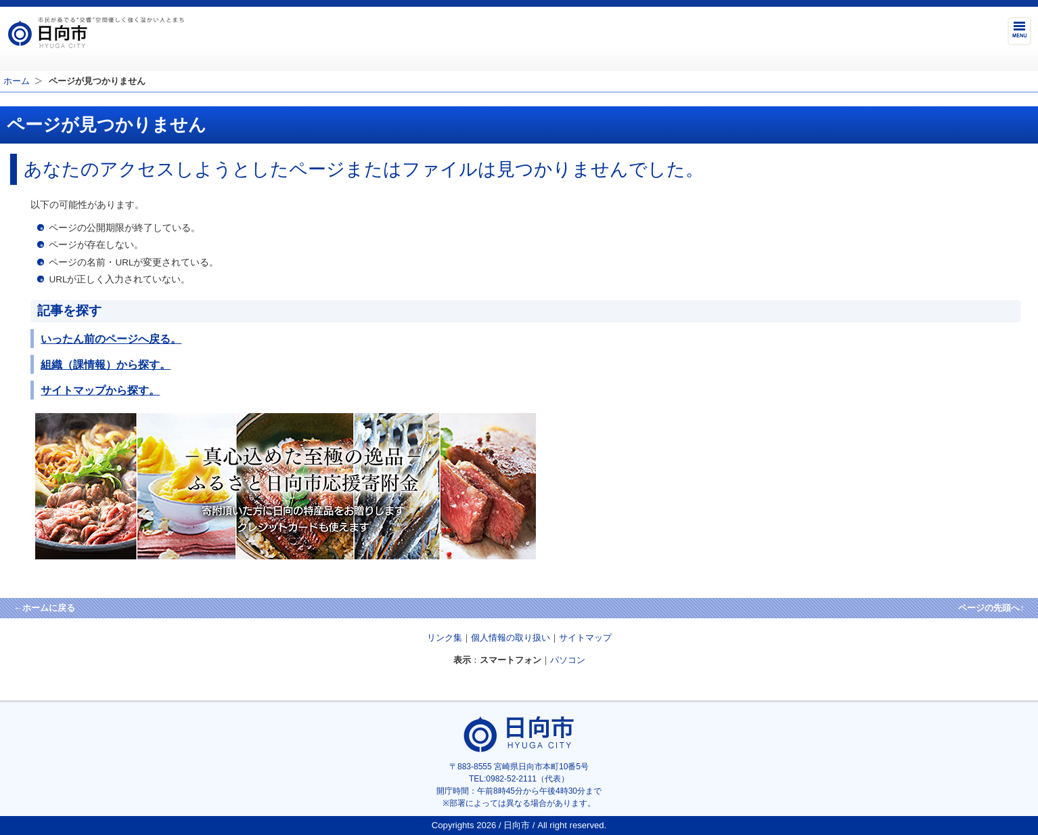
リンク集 (444, 638)
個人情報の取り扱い (510, 638)
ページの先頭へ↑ (991, 608)
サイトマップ (585, 638)
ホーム (16, 81)
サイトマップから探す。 (100, 390)
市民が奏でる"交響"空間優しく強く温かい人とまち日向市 (95, 32)
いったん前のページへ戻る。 (111, 339)
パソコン (567, 660)
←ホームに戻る (44, 608)
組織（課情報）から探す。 (106, 364)
